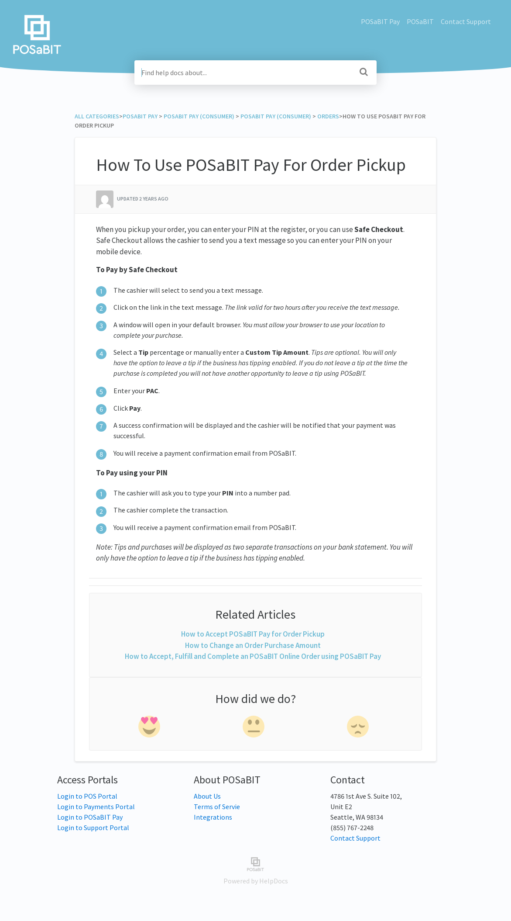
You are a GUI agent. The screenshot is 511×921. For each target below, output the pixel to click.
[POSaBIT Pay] (140, 116)
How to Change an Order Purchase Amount (253, 645)
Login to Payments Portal (96, 806)
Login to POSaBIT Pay (90, 817)
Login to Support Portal (93, 827)
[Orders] (328, 116)
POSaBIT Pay (380, 21)
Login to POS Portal (87, 796)
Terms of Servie (217, 806)
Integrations (213, 817)
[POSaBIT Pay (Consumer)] (199, 116)
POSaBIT (420, 21)
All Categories (97, 116)
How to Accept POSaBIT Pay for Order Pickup (253, 634)
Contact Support (466, 21)
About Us (207, 796)
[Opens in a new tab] (255, 863)
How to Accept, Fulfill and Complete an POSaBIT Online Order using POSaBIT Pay (253, 656)
